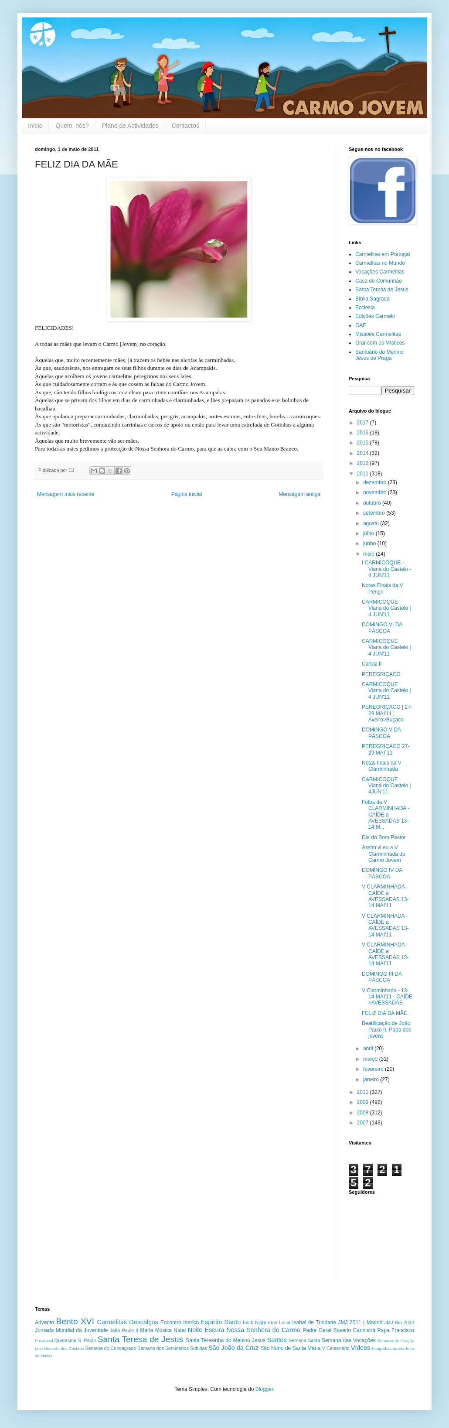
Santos (277, 1339)
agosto (371, 523)
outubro (372, 503)
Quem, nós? (71, 125)
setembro (374, 513)
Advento (44, 1322)
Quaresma (65, 1340)
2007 (363, 1123)
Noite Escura (206, 1329)
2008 (363, 1113)
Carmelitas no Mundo (380, 263)
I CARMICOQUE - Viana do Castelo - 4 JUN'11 (387, 569)
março (371, 1059)
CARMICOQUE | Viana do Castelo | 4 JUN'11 (386, 608)
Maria (146, 1330)
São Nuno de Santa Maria (290, 1348)
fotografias (381, 1348)
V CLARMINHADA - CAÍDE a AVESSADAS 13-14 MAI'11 (385, 896)
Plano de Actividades (130, 125)
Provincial (44, 1340)
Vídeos (361, 1347)
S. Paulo (87, 1340)
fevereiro (374, 1069)
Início (35, 125)
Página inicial (186, 494)
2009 (363, 1102)
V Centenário (336, 1348)
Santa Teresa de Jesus (381, 290)
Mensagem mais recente (65, 494)
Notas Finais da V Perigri (382, 588)
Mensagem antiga (299, 494)
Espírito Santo (221, 1322)
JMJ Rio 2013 (399, 1322)
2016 (363, 433)
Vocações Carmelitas (380, 272)
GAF (360, 325)
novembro (375, 492)
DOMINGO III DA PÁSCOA (381, 977)
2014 (363, 453)
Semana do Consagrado (110, 1348)
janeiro (371, 1079)
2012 (363, 463)
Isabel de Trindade (314, 1322)
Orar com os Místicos (380, 343)
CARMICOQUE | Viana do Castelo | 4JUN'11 (386, 785)
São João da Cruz (233, 1347)
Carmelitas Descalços (127, 1322)
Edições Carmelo (375, 316)
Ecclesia (365, 307)
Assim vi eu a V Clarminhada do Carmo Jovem (383, 853)
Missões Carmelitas (378, 334)
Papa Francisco (395, 1330)
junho (370, 543)
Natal (179, 1330)
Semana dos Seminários (163, 1348)
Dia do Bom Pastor (384, 837)
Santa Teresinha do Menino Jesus (225, 1340)
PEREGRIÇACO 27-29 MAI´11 (385, 749)
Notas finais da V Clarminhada (381, 766)
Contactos (185, 125)
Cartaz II (371, 664)
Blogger (264, 1389)
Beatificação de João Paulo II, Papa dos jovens (386, 1029)
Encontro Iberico (179, 1322)
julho (369, 533)
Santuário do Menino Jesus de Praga (379, 355)
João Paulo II (124, 1330)
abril (368, 1048)
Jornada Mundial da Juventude (71, 1330)
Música (163, 1330)
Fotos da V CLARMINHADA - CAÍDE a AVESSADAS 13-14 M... (385, 814)
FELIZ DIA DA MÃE (384, 1013)
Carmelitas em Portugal (382, 254)
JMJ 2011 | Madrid (360, 1322)
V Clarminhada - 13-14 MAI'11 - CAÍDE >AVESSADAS (387, 996)
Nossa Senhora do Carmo (263, 1329)
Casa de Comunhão (378, 281)
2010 (363, 1092)
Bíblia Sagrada (372, 299)
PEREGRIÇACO (381, 674)
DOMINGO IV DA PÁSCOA (382, 873)
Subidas (198, 1348)
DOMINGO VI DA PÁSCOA (382, 628)
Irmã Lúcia (279, 1322)
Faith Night (254, 1322)
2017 (363, 423)
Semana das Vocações (349, 1340)
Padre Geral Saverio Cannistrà (339, 1330)
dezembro (375, 482)
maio (369, 554)
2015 (363, 443)
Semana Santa (304, 1340)
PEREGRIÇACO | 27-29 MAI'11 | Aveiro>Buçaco (387, 713)
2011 (363, 474)
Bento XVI (75, 1321)
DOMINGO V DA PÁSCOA (381, 733)
